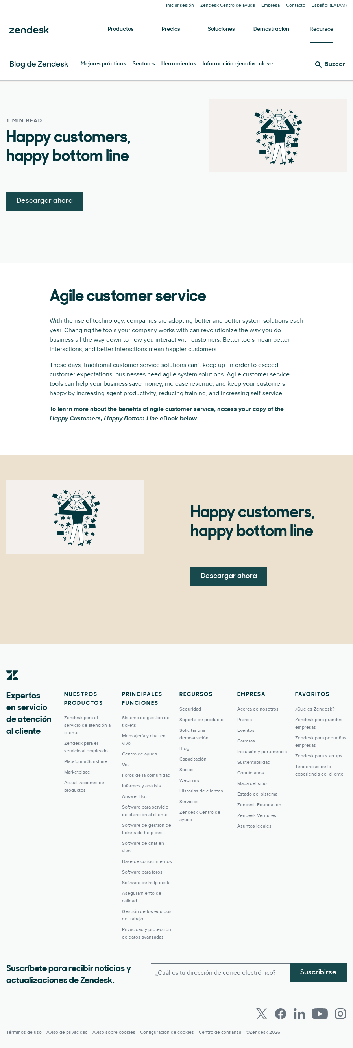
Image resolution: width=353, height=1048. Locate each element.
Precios (171, 29)
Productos (121, 29)
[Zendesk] (12, 687)
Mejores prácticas (103, 64)
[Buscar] (330, 64)
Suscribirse (318, 972)
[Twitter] (261, 1013)
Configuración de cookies (167, 1032)
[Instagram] (340, 1013)
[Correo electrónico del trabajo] (220, 972)
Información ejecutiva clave (238, 64)
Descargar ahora (45, 201)
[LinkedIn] (299, 1013)
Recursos (321, 29)
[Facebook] (280, 1013)
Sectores (144, 64)
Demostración (271, 29)
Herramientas (178, 64)
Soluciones (221, 29)
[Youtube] (320, 1013)
